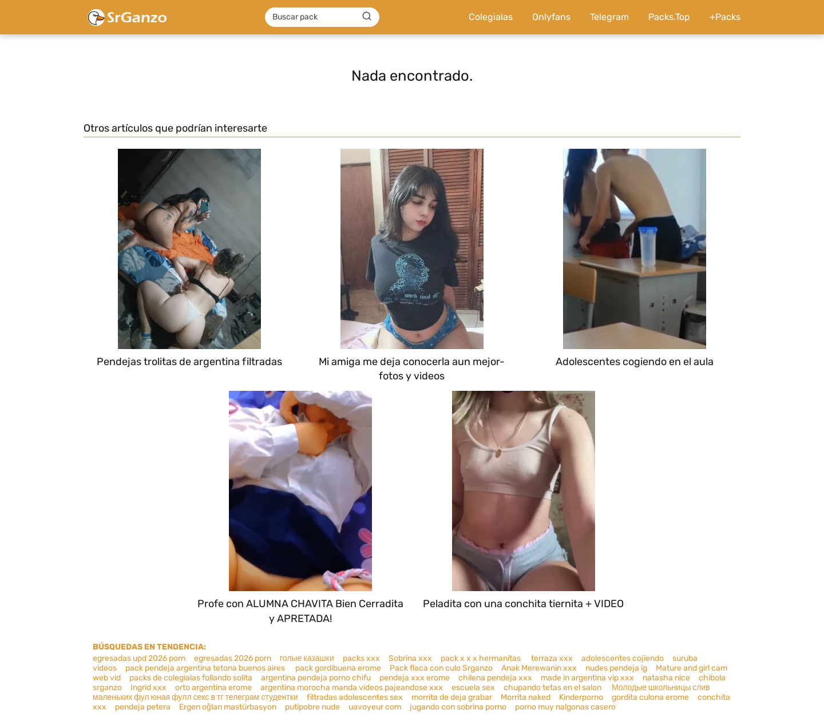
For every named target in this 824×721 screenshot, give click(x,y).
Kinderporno (581, 697)
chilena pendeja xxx (495, 678)
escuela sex (473, 687)
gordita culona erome (650, 697)
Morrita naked (525, 697)
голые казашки (307, 658)
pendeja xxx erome (414, 678)
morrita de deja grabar (451, 697)
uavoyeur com (374, 707)
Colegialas (491, 16)
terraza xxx (552, 658)
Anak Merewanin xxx (539, 668)
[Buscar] (367, 16)
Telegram (609, 16)
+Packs (725, 16)
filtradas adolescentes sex (355, 697)
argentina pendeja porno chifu (316, 678)
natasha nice (666, 678)
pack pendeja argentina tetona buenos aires (206, 668)
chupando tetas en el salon (553, 687)
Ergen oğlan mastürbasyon (227, 707)
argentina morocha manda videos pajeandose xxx (351, 687)
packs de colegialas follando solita (190, 678)
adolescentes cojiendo (622, 658)
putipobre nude (312, 707)
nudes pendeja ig (616, 668)
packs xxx (361, 658)
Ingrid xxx (148, 687)
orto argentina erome (213, 687)
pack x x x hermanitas (481, 658)
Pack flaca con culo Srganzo (441, 668)
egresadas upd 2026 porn (139, 658)
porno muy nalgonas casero (565, 707)
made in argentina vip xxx (587, 678)
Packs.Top (669, 16)
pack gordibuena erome (338, 668)
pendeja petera (143, 707)
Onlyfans (551, 16)
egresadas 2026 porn (232, 658)
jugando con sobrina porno (458, 707)
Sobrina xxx (410, 658)
